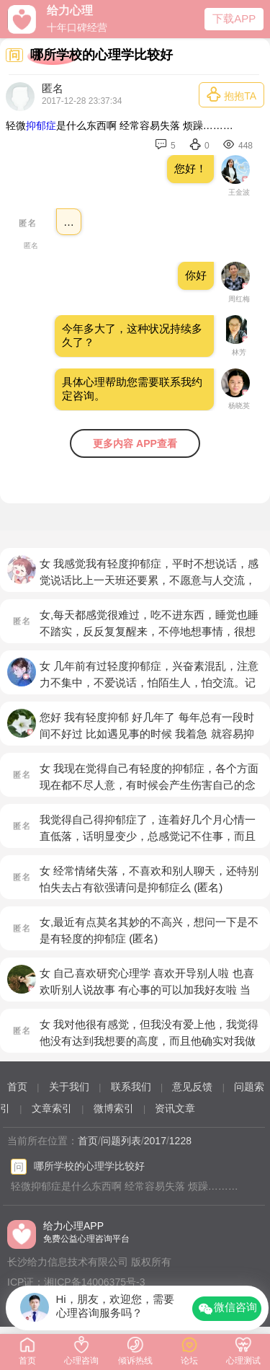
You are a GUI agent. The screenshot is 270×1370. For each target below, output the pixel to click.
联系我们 (131, 1086)
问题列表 (121, 1140)
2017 (155, 1140)
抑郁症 (41, 125)
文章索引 (52, 1108)
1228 (180, 1140)
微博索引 (114, 1108)
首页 (17, 1086)
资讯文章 (175, 1108)
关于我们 (69, 1086)
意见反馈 (192, 1086)
